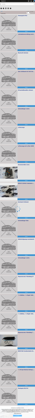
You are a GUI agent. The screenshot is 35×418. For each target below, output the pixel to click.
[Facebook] (1, 8)
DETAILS (26, 31)
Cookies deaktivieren (17, 413)
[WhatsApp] (3, 8)
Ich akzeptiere (18, 415)
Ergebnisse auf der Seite (30, 11)
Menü (28, 1)
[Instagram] (8, 8)
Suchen (32, 5)
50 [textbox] (27, 12)
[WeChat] (6, 8)
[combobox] (27, 13)
